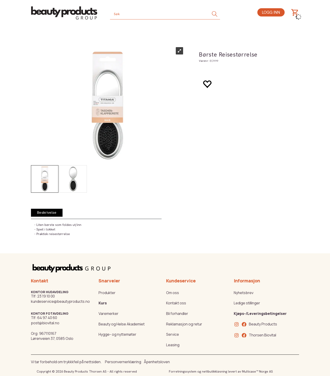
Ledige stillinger (247, 303)
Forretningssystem (182, 371)
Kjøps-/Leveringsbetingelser (260, 313)
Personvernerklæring (123, 361)
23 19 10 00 (46, 296)
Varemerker (108, 313)
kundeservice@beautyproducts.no (60, 301)
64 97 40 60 (47, 317)
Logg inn (271, 12)
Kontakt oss (176, 303)
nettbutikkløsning (214, 371)
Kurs (103, 303)
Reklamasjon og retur (184, 324)
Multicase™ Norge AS (257, 371)
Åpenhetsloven (157, 361)
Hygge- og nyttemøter (117, 334)
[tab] (47, 213)
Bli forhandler (177, 313)
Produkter (107, 292)
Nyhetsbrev (243, 292)
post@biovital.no (45, 322)
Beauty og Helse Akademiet (122, 324)
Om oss (172, 292)
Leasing (172, 344)
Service (172, 334)
